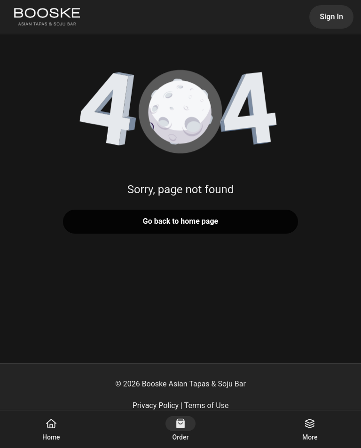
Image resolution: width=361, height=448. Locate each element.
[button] (180, 113)
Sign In (331, 16)
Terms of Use (206, 405)
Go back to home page (180, 221)
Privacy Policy (156, 405)
